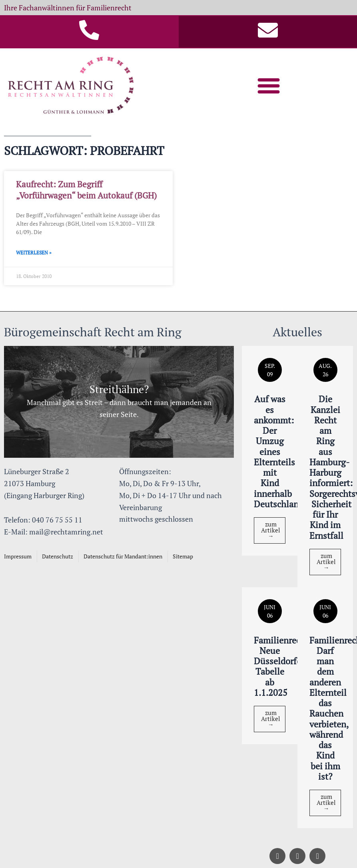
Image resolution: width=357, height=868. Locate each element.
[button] (269, 85)
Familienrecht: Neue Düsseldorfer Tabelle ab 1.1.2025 (282, 666)
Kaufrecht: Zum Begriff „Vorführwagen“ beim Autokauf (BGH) (86, 190)
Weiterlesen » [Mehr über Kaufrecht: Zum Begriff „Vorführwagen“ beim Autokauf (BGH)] (34, 253)
